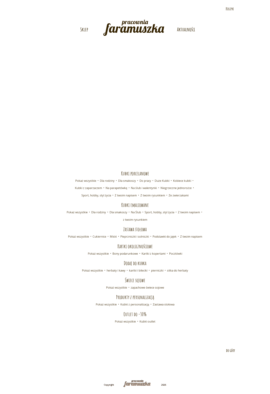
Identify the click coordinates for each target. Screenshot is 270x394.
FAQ (138, 362)
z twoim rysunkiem (135, 220)
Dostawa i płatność (91, 362)
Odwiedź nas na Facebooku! (264, 11)
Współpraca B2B (120, 362)
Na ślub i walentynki (144, 188)
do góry (230, 350)
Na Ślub (136, 212)
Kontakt (67, 362)
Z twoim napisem (126, 195)
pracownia (135, 27)
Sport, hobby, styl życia (96, 195)
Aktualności (186, 29)
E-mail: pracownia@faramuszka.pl (87, 2)
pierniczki (157, 270)
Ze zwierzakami (179, 195)
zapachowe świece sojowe (147, 287)
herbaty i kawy (116, 270)
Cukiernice (99, 236)
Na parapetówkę (116, 188)
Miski (113, 236)
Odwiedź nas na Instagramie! (264, 26)
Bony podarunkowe (125, 253)
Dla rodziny (107, 181)
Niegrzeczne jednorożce (176, 188)
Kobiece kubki (182, 181)
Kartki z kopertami (153, 253)
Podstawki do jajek (164, 236)
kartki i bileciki (138, 270)
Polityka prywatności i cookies (188, 362)
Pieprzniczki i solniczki (134, 236)
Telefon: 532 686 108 (191, 2)
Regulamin (154, 362)
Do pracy (145, 181)
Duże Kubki (162, 181)
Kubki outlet (147, 321)
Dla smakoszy (127, 181)
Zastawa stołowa (163, 304)
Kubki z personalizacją (134, 304)
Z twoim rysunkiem (152, 195)
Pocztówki (175, 253)
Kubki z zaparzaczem (88, 188)
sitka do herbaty (177, 270)
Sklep (84, 29)
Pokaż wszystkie (85, 181)
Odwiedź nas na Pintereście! (264, 19)
